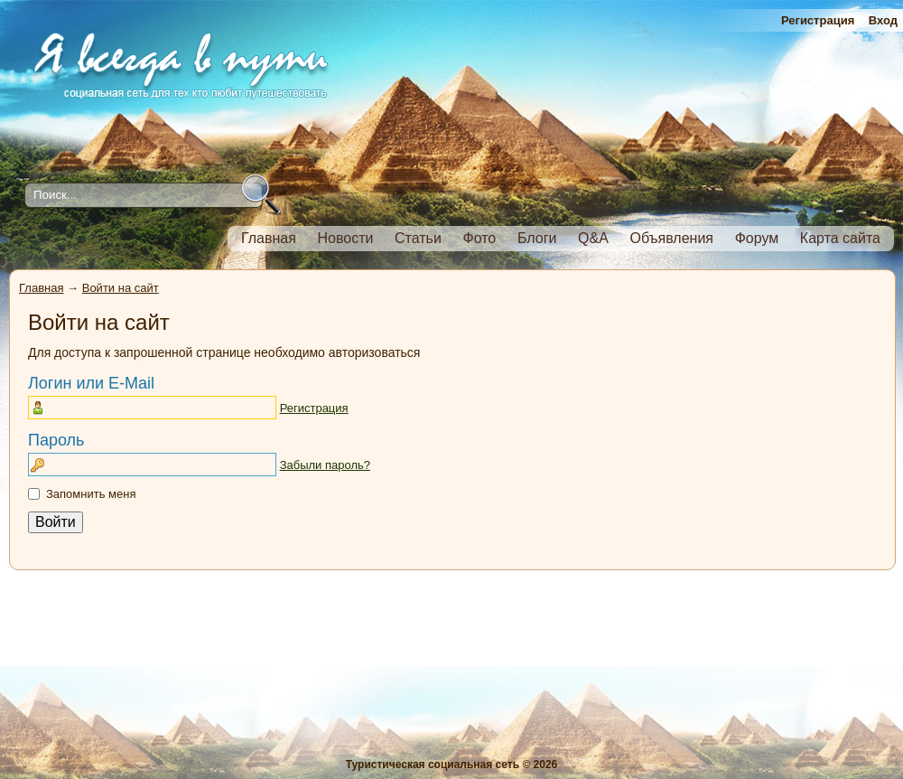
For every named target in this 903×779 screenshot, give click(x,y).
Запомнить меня (90, 494)
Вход (883, 20)
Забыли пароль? (325, 465)
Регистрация (817, 20)
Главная (41, 288)
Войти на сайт (120, 288)
